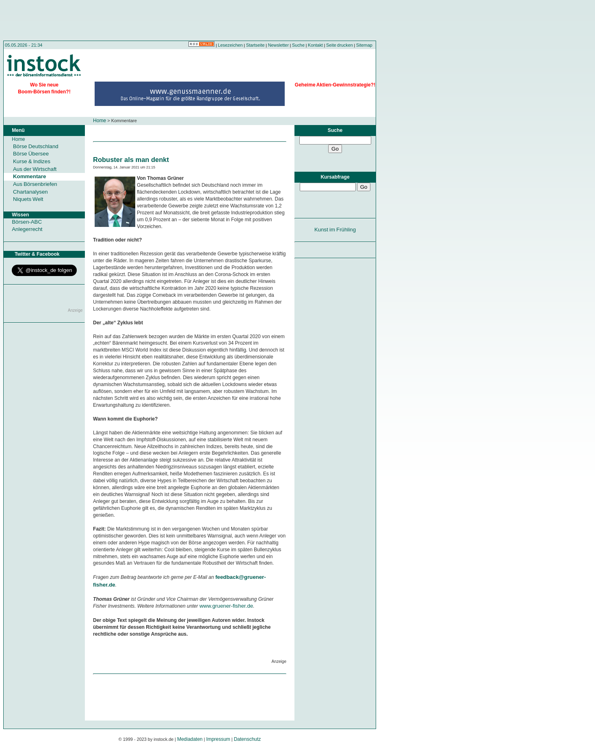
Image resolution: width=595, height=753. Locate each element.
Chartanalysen (30, 192)
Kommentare (29, 176)
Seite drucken (339, 45)
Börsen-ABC (27, 222)
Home (99, 120)
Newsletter (278, 45)
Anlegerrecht (27, 229)
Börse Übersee (31, 154)
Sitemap (364, 45)
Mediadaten (190, 739)
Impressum (218, 739)
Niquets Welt (28, 199)
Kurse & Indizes (31, 161)
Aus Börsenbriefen (35, 184)
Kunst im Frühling (335, 230)
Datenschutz (247, 739)
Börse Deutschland (35, 146)
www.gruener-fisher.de (226, 606)
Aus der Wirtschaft (34, 169)
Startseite (255, 45)
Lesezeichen (230, 45)
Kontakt (315, 45)
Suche (298, 45)
